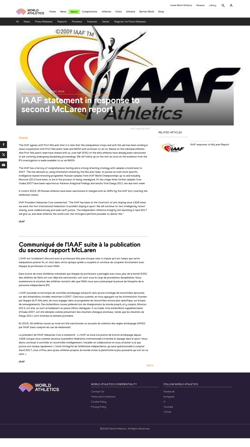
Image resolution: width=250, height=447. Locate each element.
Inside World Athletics (181, 5)
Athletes (106, 12)
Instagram (169, 405)
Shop (161, 12)
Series (105, 30)
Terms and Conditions (103, 405)
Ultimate (130, 12)
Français (23, 146)
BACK (150, 374)
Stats (118, 12)
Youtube (168, 415)
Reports (62, 30)
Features (92, 30)
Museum (200, 5)
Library (212, 5)
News (63, 12)
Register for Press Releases (130, 30)
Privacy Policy (98, 415)
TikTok (167, 420)
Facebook (169, 400)
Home (52, 12)
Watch (74, 12)
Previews (77, 30)
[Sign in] (231, 5)
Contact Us (97, 400)
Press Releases (43, 30)
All (17, 30)
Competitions (89, 12)
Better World (147, 12)
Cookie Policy (98, 410)
